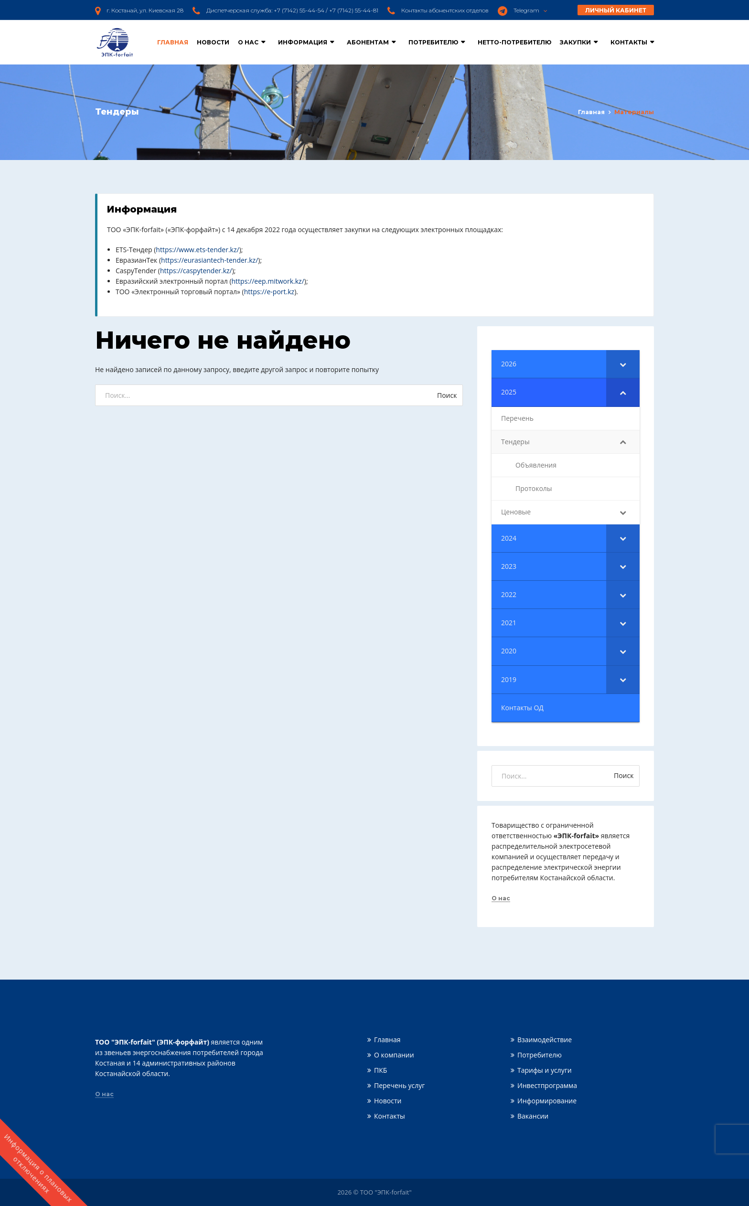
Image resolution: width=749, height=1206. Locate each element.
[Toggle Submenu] (623, 364)
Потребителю (433, 42)
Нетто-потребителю (514, 42)
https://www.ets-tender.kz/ (197, 249)
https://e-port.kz (269, 291)
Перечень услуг (399, 1085)
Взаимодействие (544, 1039)
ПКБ (380, 1070)
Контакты (628, 42)
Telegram (530, 10)
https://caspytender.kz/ (196, 270)
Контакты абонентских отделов (445, 10)
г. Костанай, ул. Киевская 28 (145, 10)
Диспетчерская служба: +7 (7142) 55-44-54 (265, 10)
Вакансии (532, 1116)
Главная (172, 42)
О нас (248, 42)
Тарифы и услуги (544, 1070)
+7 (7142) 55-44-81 (353, 10)
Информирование (547, 1100)
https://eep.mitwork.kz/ (268, 281)
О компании (394, 1054)
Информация (302, 42)
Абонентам (368, 42)
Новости (213, 42)
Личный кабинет (615, 10)
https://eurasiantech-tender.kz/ (209, 260)
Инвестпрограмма (547, 1085)
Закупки (575, 42)
